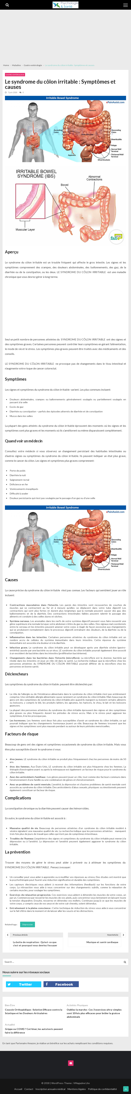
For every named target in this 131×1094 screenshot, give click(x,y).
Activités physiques (77, 1005)
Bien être (10, 1005)
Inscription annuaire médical (50, 1089)
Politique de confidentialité (102, 1089)
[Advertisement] (65, 35)
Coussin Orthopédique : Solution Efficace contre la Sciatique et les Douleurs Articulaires (33, 1011)
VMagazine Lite (81, 1083)
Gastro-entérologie (15, 75)
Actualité (10, 1024)
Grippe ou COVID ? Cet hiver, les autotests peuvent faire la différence (34, 1031)
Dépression (27, 924)
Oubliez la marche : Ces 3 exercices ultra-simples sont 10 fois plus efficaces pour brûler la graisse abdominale (94, 1013)
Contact (28, 1089)
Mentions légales (77, 1089)
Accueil (18, 1089)
